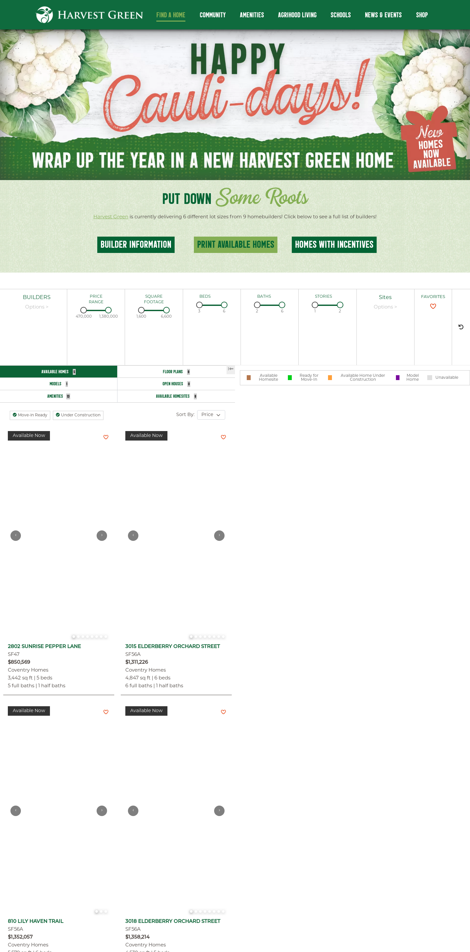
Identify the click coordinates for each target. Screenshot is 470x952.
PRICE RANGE (96, 299)
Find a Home (170, 15)
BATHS (264, 297)
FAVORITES (433, 297)
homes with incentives (334, 244)
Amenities (252, 15)
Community (213, 15)
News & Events (383, 15)
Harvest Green (110, 217)
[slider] (83, 310)
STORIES (323, 297)
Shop (422, 15)
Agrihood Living (297, 15)
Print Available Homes (235, 244)
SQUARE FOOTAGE (154, 299)
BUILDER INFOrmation (136, 244)
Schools (341, 15)
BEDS (205, 297)
